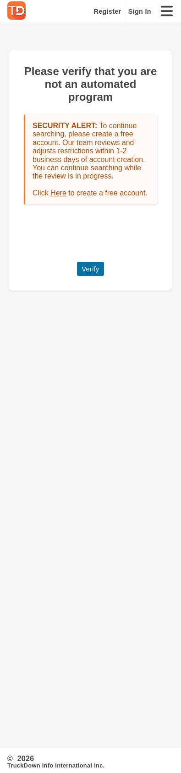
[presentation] (93, 233)
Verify (90, 269)
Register (107, 11)
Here (58, 193)
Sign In (139, 11)
